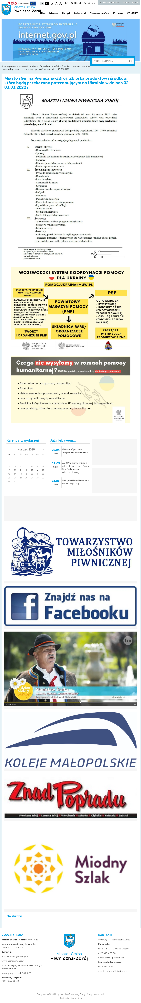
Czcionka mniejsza (52, 3)
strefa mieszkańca (109, 3)
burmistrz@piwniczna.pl (116, 971)
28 (37, 478)
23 (9, 478)
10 (15, 470)
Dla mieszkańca (99, 13)
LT (80, 3)
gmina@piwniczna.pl (114, 958)
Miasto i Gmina (27, 9)
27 (32, 478)
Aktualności (23, 66)
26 (26, 478)
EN (66, 3)
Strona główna (8, 66)
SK (75, 3)
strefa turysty (130, 3)
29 (43, 478)
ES (88, 3)
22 (43, 474)
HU (84, 3)
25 (21, 478)
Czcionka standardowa (56, 3)
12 (26, 470)
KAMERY (132, 13)
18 (21, 474)
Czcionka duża (60, 3)
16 (9, 474)
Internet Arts (76, 998)
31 (15, 482)
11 (20, 470)
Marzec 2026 (26, 449)
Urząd (66, 13)
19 (26, 474)
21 (37, 474)
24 (15, 478)
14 (37, 470)
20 (32, 474)
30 (9, 482)
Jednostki (80, 13)
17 (15, 474)
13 (32, 470)
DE (93, 3)
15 (43, 470)
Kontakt (118, 13)
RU (71, 3)
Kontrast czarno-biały (47, 3)
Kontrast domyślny (42, 3)
